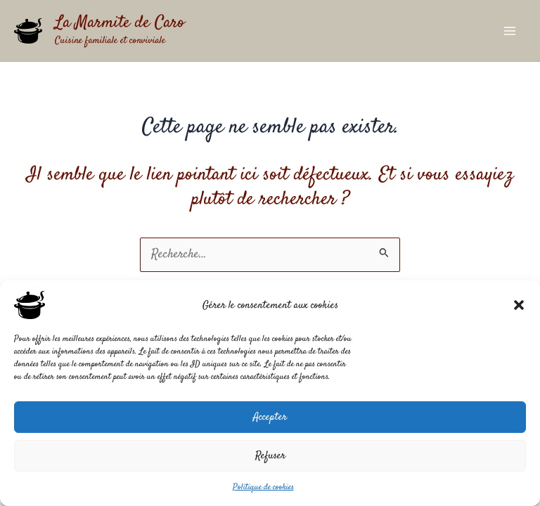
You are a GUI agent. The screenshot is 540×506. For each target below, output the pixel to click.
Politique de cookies (263, 487)
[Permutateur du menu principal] (510, 31)
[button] (519, 305)
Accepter (270, 417)
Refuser (270, 455)
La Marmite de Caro (119, 23)
